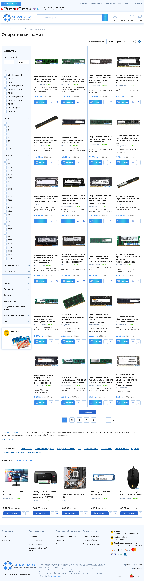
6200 (10, 222)
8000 (10, 247)
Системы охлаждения (44, 449)
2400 (10, 178)
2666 (10, 182)
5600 (10, 215)
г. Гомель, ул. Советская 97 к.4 (53, 9)
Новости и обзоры (91, 536)
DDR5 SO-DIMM (15, 111)
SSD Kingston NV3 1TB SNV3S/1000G (100, 493)
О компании (83, 4)
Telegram (137, 565)
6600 (10, 229)
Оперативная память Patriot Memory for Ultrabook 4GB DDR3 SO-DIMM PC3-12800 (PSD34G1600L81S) (127, 380)
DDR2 (10, 79)
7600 (10, 240)
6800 (10, 233)
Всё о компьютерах (91, 544)
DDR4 (10, 93)
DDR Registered (15, 75)
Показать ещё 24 (88, 412)
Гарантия (60, 540)
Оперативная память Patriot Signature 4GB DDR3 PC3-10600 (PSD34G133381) (74, 380)
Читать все (7, 440)
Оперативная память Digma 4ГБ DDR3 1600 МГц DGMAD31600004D (127, 198)
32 (9, 141)
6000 (10, 218)
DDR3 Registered (15, 86)
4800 (10, 207)
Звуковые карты (34, 452)
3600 (10, 193)
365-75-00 (26, 9)
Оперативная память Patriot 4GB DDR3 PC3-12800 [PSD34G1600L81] (45, 319)
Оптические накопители (13, 452)
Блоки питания (122, 449)
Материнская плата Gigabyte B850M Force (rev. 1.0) (74, 494)
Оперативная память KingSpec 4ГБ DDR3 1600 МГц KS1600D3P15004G (127, 319)
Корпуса (135, 449)
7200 (10, 237)
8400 (10, 255)
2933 (10, 185)
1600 (10, 171)
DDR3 (10, 82)
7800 (10, 244)
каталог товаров (10, 4)
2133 (10, 175)
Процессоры (26, 449)
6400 (10, 226)
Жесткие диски (91, 449)
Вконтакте (137, 568)
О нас (4, 536)
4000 (10, 196)
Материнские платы (66, 449)
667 (9, 164)
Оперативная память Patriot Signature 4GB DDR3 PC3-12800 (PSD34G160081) (101, 380)
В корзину (40, 102)
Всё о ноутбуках (90, 540)
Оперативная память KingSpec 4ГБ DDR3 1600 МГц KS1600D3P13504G (72, 140)
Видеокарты (106, 449)
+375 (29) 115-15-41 (120, 545)
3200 (10, 189)
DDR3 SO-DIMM (15, 90)
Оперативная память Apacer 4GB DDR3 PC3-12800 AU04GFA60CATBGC (100, 259)
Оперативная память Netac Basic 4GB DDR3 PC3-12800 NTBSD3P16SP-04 (101, 139)
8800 (10, 258)
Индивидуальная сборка (67, 536)
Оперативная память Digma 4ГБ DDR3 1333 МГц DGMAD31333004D (45, 140)
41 (108, 420)
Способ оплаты (35, 540)
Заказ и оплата (96, 4)
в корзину (13, 513)
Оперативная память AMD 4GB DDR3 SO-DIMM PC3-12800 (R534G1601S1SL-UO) (46, 198)
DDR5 (10, 104)
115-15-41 (11, 9)
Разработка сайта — (122, 576)
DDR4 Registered (15, 97)
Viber (127, 565)
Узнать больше (16, 335)
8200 (10, 251)
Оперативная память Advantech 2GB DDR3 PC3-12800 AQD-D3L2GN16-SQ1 (73, 79)
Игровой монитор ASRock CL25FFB (15, 493)
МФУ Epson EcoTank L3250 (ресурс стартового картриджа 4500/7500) (44, 494)
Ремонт (59, 544)
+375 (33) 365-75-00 (135, 545)
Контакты (138, 4)
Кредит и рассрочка (113, 4)
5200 (10, 211)
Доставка (127, 4)
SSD (79, 449)
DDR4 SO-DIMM (15, 100)
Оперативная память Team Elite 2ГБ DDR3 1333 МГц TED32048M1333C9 (46, 79)
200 (9, 160)
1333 (10, 167)
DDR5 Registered (15, 108)
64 (9, 145)
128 (9, 148)
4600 (10, 204)
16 (8, 137)
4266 (10, 200)
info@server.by (56, 576)
